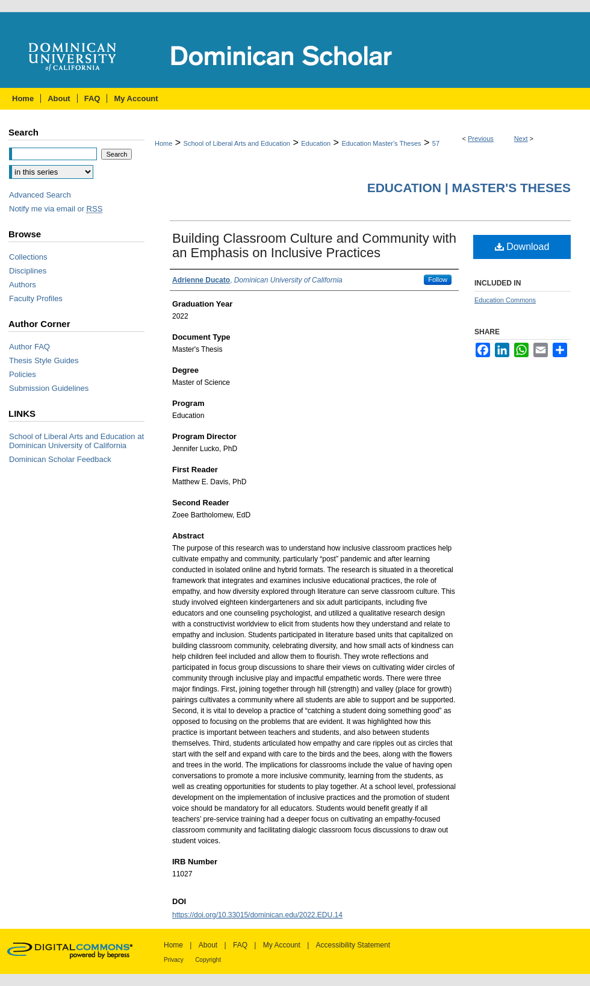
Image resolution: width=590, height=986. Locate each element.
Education (316, 143)
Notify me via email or (55, 208)
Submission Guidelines (48, 388)
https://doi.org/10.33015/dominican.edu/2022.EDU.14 (257, 915)
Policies (22, 374)
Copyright (208, 959)
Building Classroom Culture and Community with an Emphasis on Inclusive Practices (314, 245)
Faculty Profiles (36, 298)
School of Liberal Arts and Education (237, 143)
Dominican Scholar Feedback (60, 459)
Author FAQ (29, 346)
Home (163, 143)
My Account (281, 945)
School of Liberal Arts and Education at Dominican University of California (76, 441)
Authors (22, 284)
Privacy (174, 959)
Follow (437, 279)
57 (435, 143)
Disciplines (27, 270)
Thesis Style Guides (44, 360)
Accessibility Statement (353, 945)
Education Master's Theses (381, 143)
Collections (28, 256)
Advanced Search (40, 194)
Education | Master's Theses (469, 188)
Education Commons (505, 300)
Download (522, 247)
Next (521, 138)
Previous (481, 138)
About (208, 945)
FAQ (240, 945)
